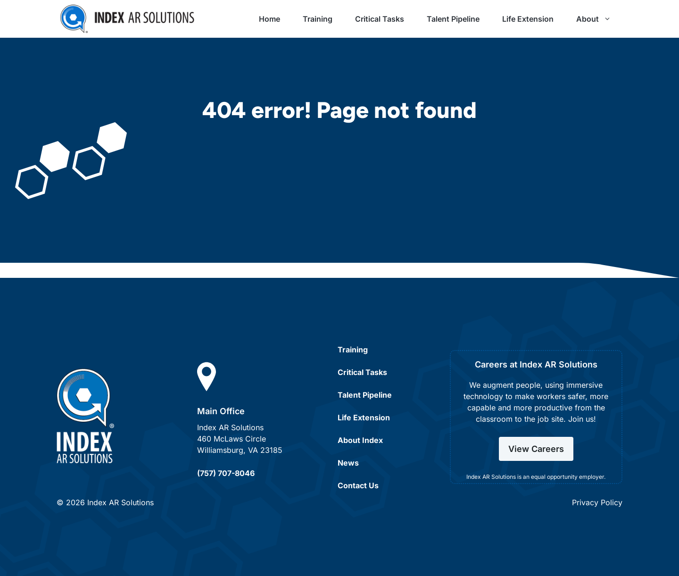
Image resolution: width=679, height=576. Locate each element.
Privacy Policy (597, 502)
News (348, 462)
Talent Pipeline (453, 19)
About (599, 19)
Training (317, 19)
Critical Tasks (379, 19)
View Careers (536, 449)
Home (269, 19)
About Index (360, 440)
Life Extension (528, 19)
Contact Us (358, 485)
